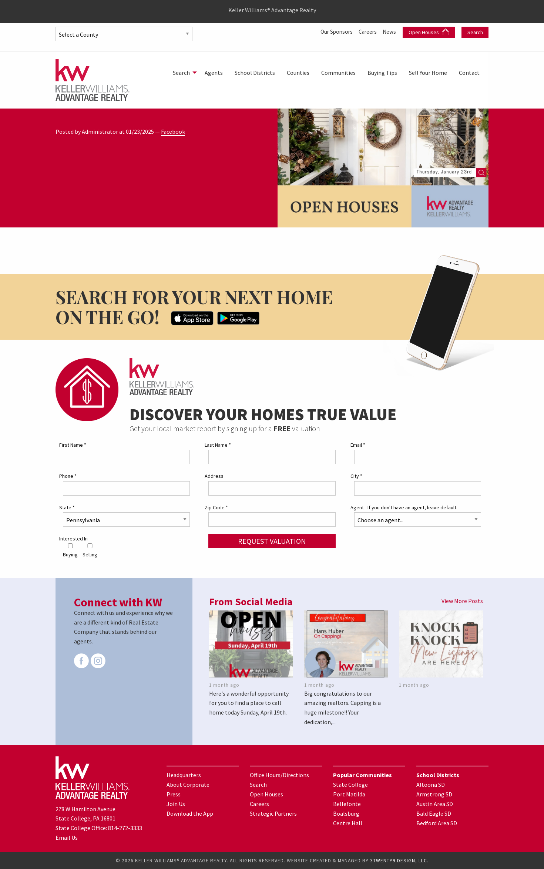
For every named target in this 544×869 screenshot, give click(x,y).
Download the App (190, 813)
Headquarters (184, 775)
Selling (90, 550)
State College (350, 784)
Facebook (173, 131)
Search (475, 32)
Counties (298, 72)
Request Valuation (272, 540)
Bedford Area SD (436, 823)
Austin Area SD (434, 804)
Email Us (67, 837)
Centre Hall (347, 823)
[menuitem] (183, 73)
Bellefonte (347, 804)
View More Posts (462, 601)
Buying (70, 550)
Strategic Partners (273, 813)
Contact (469, 72)
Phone (68, 476)
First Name (72, 445)
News (389, 31)
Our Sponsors (333, 31)
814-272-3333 (125, 828)
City (356, 476)
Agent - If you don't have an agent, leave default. (403, 507)
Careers (366, 31)
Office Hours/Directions (279, 775)
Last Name (218, 445)
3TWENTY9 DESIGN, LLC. (399, 860)
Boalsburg (346, 813)
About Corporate (188, 784)
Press (174, 794)
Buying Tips (382, 72)
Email (357, 445)
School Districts (255, 72)
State (67, 507)
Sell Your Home (428, 72)
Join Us (176, 804)
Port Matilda (349, 794)
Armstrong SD (434, 794)
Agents (214, 72)
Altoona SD (430, 784)
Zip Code (216, 507)
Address (214, 476)
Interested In (73, 538)
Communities (338, 72)
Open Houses (429, 32)
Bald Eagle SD (433, 813)
